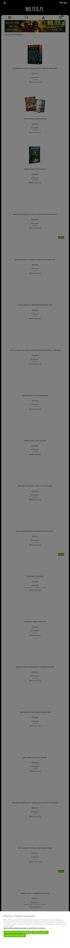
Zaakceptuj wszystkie (14, 935)
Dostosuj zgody (40, 932)
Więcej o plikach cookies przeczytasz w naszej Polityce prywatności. (25, 928)
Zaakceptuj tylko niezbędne (17, 932)
